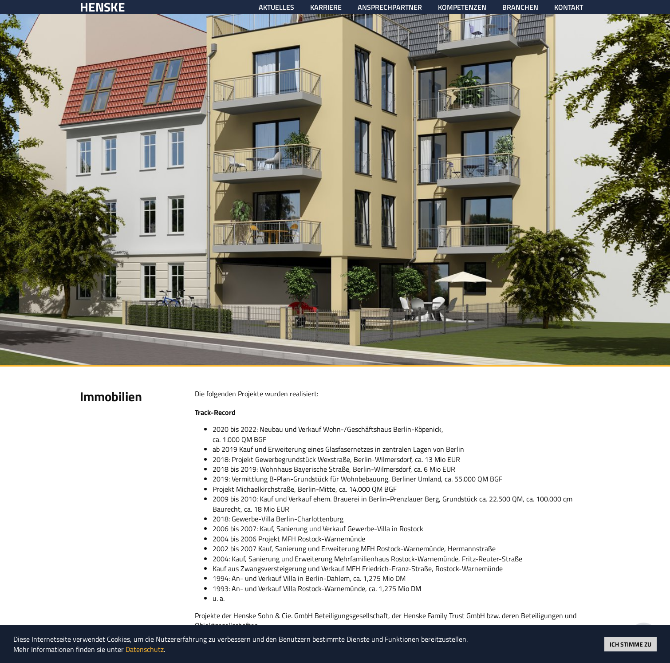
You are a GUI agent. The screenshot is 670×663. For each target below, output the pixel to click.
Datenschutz (145, 649)
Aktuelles (276, 7)
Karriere (326, 7)
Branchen (520, 7)
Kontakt (568, 7)
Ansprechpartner (390, 7)
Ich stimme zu (630, 643)
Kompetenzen (462, 7)
